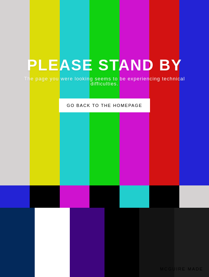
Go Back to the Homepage (104, 105)
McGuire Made (181, 269)
